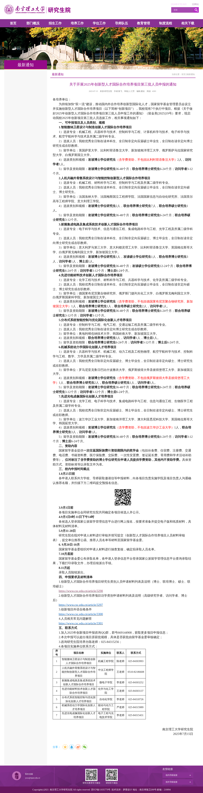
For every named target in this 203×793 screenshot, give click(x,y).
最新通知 (191, 74)
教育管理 (143, 23)
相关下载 (187, 23)
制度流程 (165, 23)
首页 (13, 23)
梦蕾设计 (127, 789)
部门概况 (32, 23)
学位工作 (99, 23)
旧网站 (195, 4)
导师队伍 (121, 23)
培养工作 (77, 23)
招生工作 (55, 23)
